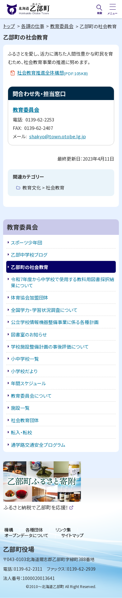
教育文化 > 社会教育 (43, 187)
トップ (9, 26)
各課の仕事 (32, 26)
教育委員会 (61, 26)
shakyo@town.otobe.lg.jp (57, 136)
